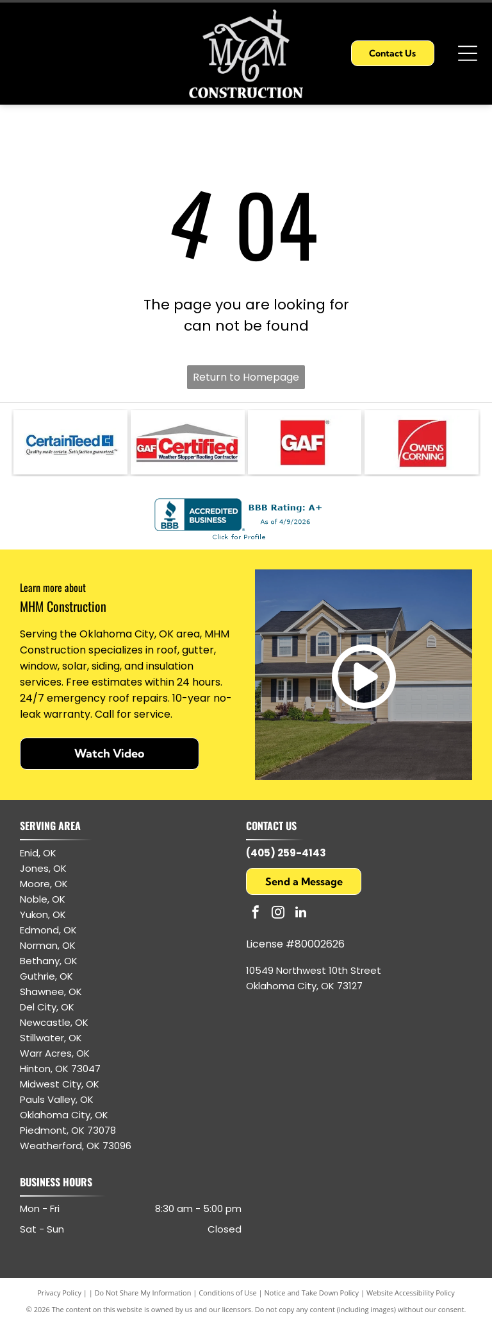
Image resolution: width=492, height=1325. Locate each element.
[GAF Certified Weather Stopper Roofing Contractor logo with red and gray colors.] (188, 442)
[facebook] (255, 914)
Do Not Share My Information (143, 1292)
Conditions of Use (228, 1292)
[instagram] (278, 914)
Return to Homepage (246, 377)
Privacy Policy (59, 1292)
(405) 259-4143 (286, 853)
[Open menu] (467, 53)
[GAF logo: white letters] (305, 442)
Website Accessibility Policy (410, 1292)
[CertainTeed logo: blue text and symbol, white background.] (70, 442)
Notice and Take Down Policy (312, 1292)
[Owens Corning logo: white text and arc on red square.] (422, 442)
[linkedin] (300, 914)
